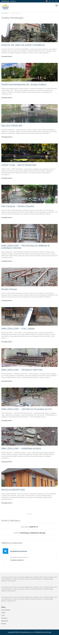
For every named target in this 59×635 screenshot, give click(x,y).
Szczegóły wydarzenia (16, 560)
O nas (3, 615)
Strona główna (5, 13)
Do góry (49, 632)
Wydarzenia (4, 621)
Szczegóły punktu (6, 56)
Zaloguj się (13, 1)
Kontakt (3, 623)
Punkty (3, 612)
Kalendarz (4, 618)
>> (31, 514)
